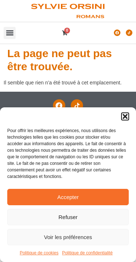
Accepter (68, 197)
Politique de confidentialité (87, 252)
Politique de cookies (39, 252)
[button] (125, 116)
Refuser (68, 217)
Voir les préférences (68, 237)
